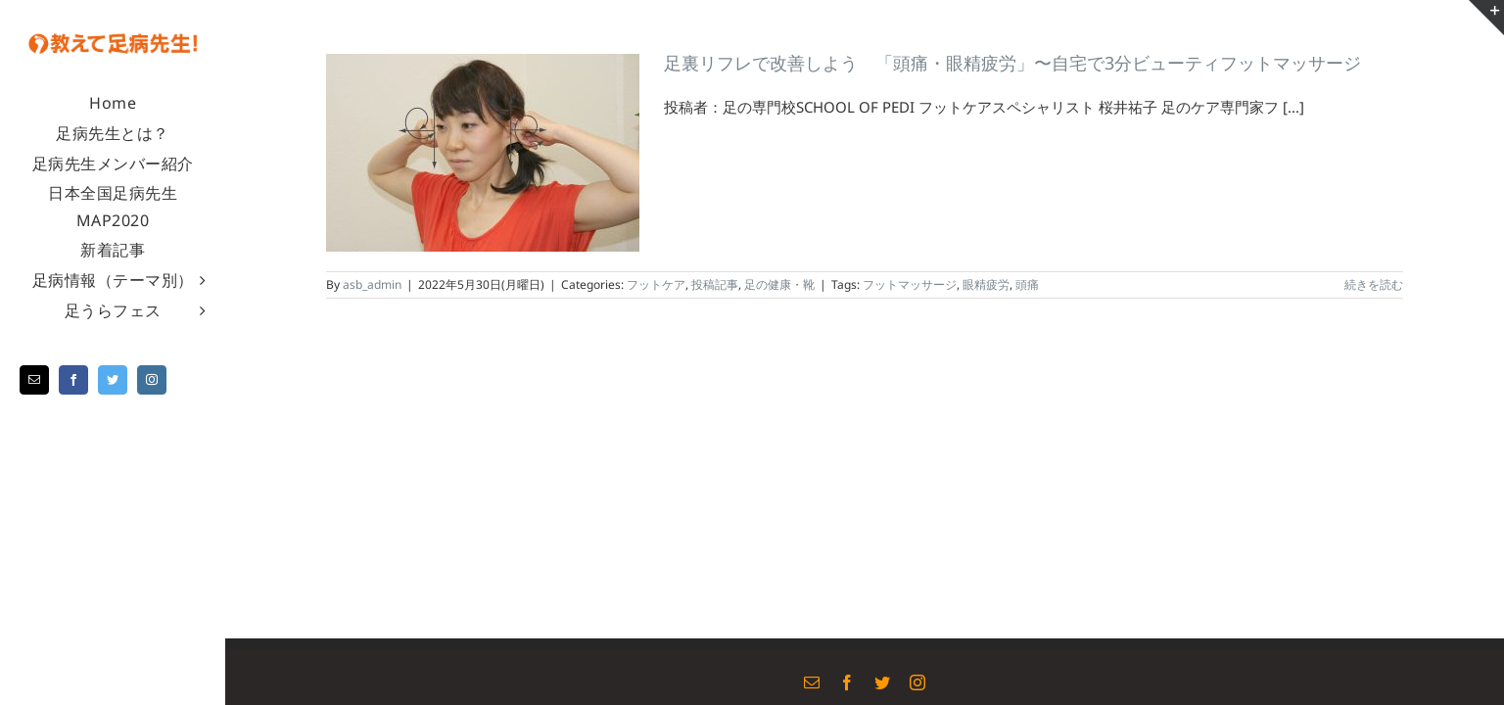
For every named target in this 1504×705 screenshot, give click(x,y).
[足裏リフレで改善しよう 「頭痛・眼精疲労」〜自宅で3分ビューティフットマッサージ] (482, 153)
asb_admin (372, 284)
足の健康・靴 (779, 284)
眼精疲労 (986, 284)
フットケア (656, 284)
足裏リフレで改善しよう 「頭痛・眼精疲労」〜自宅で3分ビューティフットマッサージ (1012, 62)
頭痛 (1027, 284)
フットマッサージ (910, 284)
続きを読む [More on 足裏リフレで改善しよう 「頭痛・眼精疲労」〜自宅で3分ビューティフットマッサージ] (1373, 284)
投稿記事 (714, 284)
